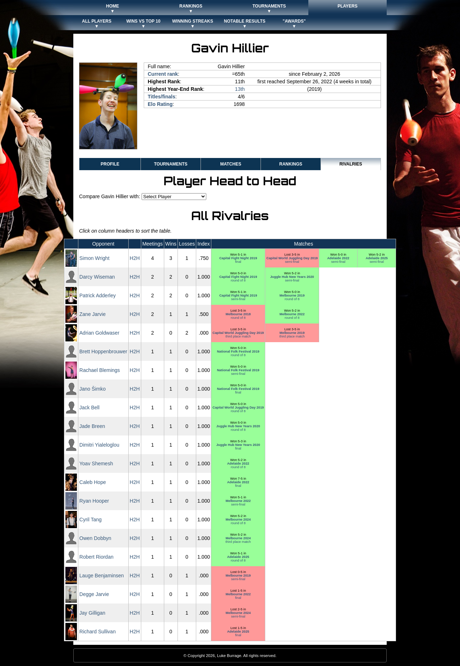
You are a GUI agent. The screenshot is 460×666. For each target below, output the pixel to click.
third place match (238, 334)
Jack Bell (89, 407)
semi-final (292, 260)
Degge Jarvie (94, 594)
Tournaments (170, 164)
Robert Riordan (96, 557)
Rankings (290, 164)
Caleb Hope (92, 482)
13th (240, 89)
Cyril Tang (90, 519)
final (238, 260)
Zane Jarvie (92, 314)
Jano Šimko (92, 389)
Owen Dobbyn (95, 538)
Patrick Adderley (97, 295)
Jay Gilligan (92, 613)
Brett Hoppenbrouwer (103, 351)
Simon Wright (94, 258)
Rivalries (350, 164)
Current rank (163, 74)
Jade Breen (92, 426)
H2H (135, 258)
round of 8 (238, 278)
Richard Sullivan (97, 631)
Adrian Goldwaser (99, 333)
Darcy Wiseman (97, 277)
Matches (230, 164)
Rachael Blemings (99, 370)
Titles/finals (161, 96)
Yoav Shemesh (96, 463)
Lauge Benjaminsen (101, 575)
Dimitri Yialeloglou (99, 445)
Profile (110, 164)
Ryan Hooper (94, 501)
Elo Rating (160, 104)
